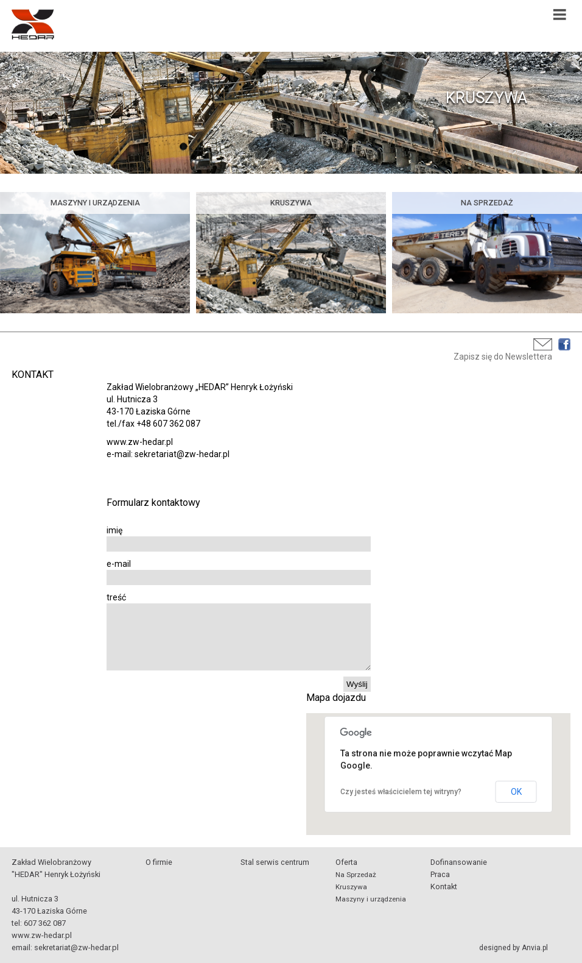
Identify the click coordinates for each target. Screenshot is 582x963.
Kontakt (443, 886)
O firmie (159, 862)
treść (116, 597)
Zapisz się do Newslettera (503, 356)
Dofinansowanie (458, 862)
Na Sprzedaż (355, 874)
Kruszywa (351, 887)
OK (516, 792)
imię (114, 530)
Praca (440, 874)
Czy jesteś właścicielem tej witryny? (400, 791)
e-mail (119, 564)
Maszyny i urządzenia (370, 899)
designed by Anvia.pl (513, 947)
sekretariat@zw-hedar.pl (76, 947)
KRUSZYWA (486, 97)
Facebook (564, 344)
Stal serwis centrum (274, 862)
